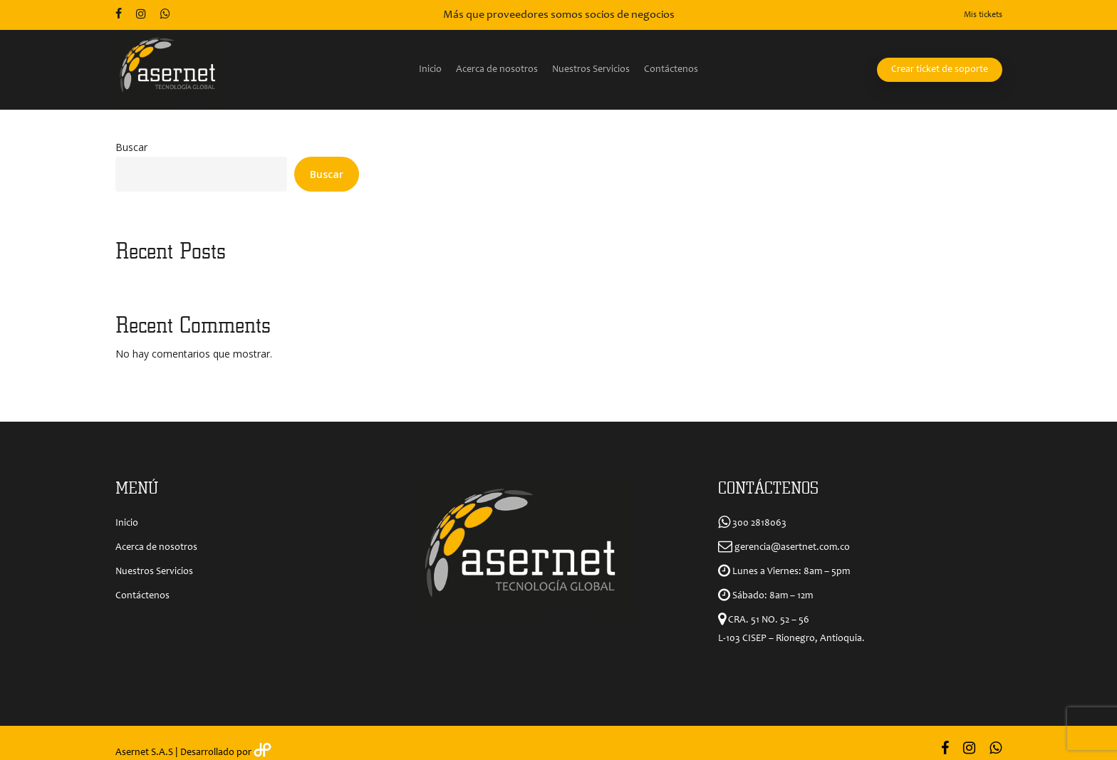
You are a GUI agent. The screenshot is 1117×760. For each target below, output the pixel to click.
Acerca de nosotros (156, 548)
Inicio (126, 524)
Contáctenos (142, 596)
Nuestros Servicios (154, 572)
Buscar (131, 147)
